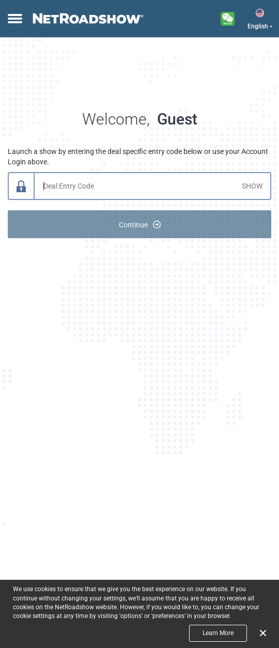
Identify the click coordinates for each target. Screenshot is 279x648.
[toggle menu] (14, 18)
